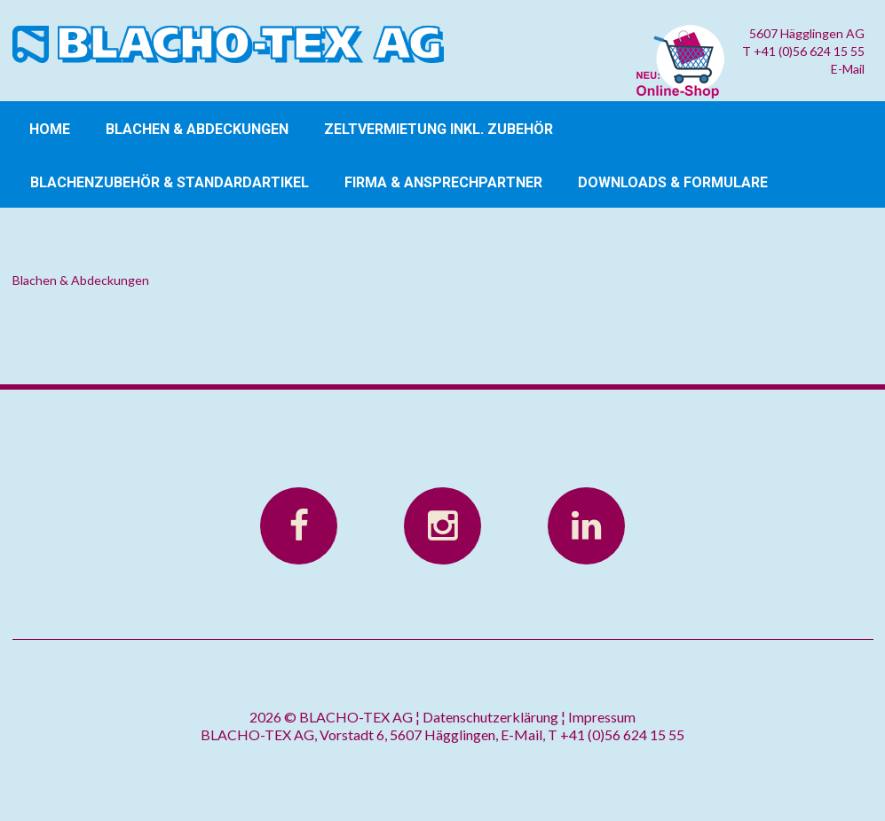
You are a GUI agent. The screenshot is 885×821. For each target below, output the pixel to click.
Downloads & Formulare (673, 182)
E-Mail (848, 68)
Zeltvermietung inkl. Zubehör (438, 129)
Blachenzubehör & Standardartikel (169, 182)
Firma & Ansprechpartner (443, 182)
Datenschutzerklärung (490, 716)
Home (49, 129)
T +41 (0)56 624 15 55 (803, 51)
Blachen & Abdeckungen (197, 129)
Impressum (602, 716)
